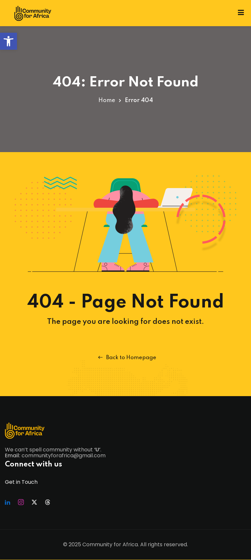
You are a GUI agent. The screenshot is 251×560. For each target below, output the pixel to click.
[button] (8, 41)
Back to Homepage (126, 357)
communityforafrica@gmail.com (64, 456)
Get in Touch (21, 482)
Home (106, 100)
